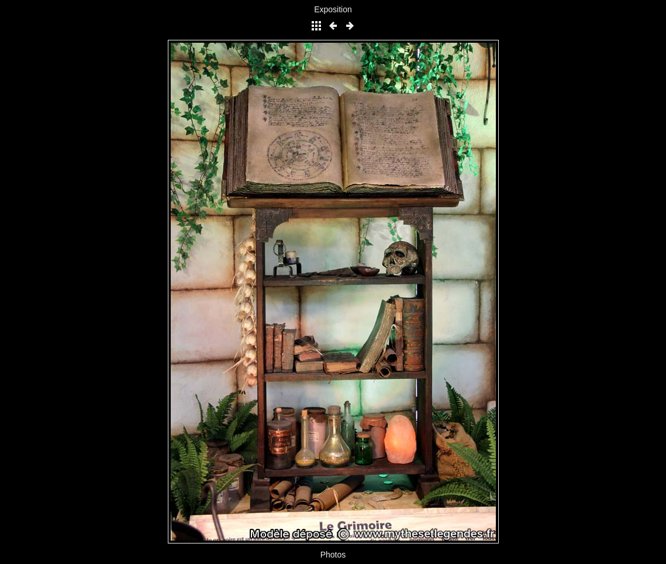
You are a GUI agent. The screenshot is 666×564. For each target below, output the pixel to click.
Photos (333, 554)
